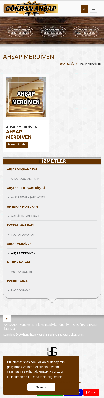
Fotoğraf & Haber (85, 324)
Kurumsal (27, 324)
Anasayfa (67, 63)
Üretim (64, 324)
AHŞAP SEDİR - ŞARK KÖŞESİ (28, 197)
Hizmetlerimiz (46, 324)
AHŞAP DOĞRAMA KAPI (25, 178)
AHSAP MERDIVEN (21, 132)
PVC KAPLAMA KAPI (23, 234)
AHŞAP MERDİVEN (23, 253)
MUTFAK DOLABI (21, 271)
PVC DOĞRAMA (20, 290)
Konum (91, 392)
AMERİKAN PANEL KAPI (25, 216)
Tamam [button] (41, 387)
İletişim (9, 328)
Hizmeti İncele (17, 144)
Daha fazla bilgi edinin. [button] (47, 377)
